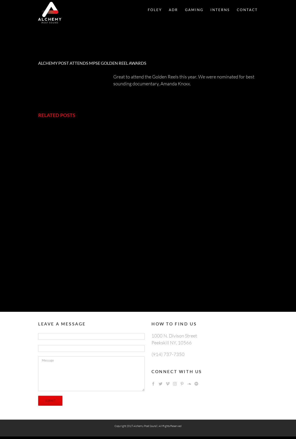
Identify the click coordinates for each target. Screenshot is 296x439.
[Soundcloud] (189, 384)
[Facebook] (153, 384)
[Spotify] (196, 384)
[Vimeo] (168, 384)
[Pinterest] (182, 384)
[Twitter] (160, 384)
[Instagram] (175, 384)
